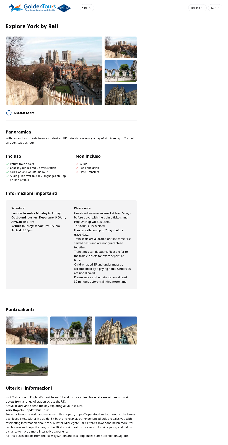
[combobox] (197, 7)
